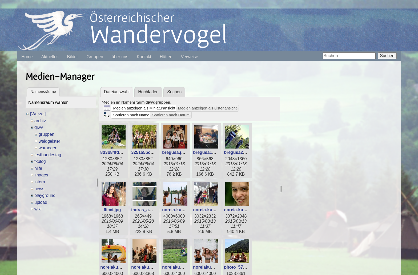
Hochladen (148, 92)
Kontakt (144, 56)
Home (27, 56)
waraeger (48, 148)
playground (44, 195)
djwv (38, 127)
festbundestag (47, 155)
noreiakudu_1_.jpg (119, 267)
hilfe (38, 168)
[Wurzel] (38, 114)
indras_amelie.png (150, 210)
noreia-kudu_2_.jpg (212, 210)
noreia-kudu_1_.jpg (181, 210)
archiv (40, 121)
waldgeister (49, 141)
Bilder (72, 56)
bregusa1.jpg (206, 152)
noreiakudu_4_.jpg (212, 267)
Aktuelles (50, 56)
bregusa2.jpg (237, 152)
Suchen (387, 55)
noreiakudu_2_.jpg (150, 267)
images (41, 175)
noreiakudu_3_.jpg (181, 267)
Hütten (166, 56)
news (39, 189)
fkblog (40, 161)
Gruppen (95, 56)
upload (40, 202)
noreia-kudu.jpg (240, 210)
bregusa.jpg (174, 152)
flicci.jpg (112, 210)
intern (39, 182)
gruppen (46, 134)
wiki (38, 209)
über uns (120, 56)
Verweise (189, 56)
